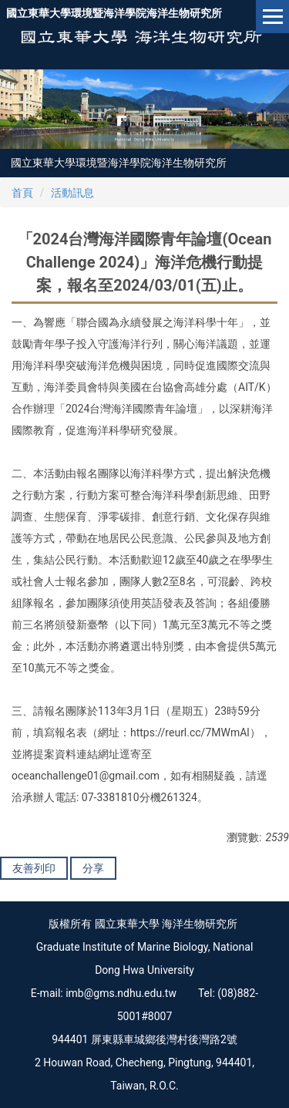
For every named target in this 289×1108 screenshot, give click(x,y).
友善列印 (33, 868)
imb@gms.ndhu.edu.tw (121, 993)
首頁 (22, 193)
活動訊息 (72, 193)
